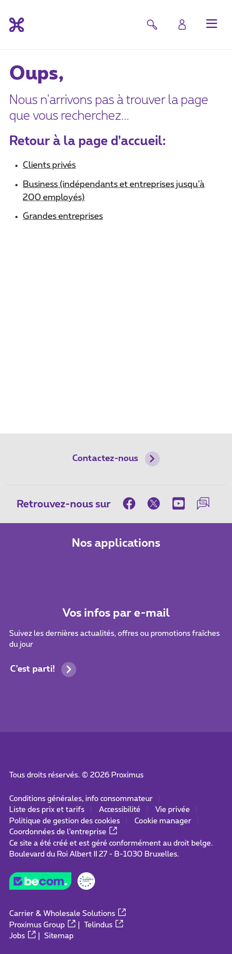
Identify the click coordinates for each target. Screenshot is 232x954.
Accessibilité (120, 809)
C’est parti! (43, 669)
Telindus (103, 925)
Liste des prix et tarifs (46, 809)
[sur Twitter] (153, 503)
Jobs (22, 936)
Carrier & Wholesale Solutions (67, 913)
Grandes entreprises (63, 216)
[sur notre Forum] (203, 503)
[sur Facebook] (132, 503)
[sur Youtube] (178, 503)
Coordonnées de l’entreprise (63, 832)
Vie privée (172, 809)
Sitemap (59, 936)
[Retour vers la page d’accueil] (16, 24)
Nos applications (116, 543)
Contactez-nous (115, 458)
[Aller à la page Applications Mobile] (81, 569)
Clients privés (49, 165)
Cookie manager (162, 821)
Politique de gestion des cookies (64, 821)
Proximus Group (42, 925)
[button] (211, 23)
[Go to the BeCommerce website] (52, 884)
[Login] (182, 24)
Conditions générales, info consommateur (81, 798)
